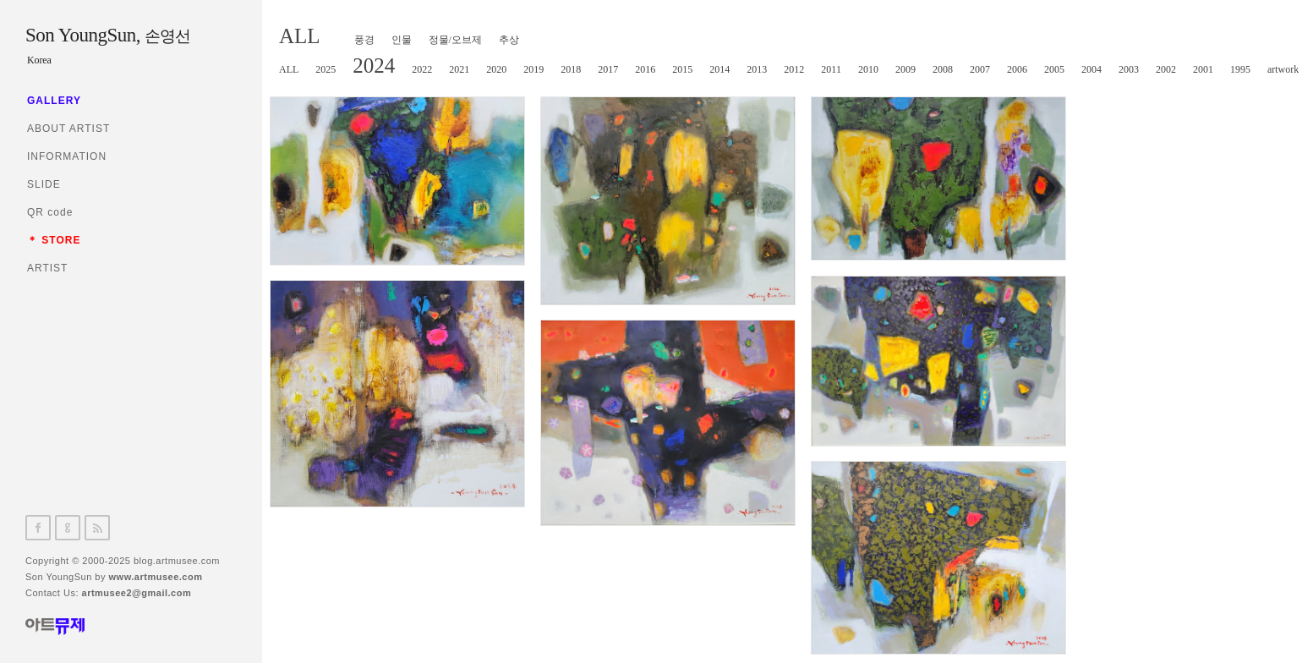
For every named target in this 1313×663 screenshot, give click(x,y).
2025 (325, 69)
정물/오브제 (455, 40)
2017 (608, 69)
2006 (1017, 69)
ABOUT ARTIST (68, 128)
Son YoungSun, (107, 35)
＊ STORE (53, 240)
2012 (794, 69)
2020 (496, 69)
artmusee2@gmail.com (137, 593)
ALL (299, 36)
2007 (980, 69)
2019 (533, 69)
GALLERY (54, 101)
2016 (645, 69)
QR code (50, 212)
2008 (943, 69)
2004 (1091, 69)
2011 (831, 69)
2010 (868, 69)
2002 (1166, 69)
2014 (719, 69)
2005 (1054, 69)
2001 (1203, 69)
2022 (422, 69)
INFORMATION (67, 156)
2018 (571, 69)
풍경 (364, 40)
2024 (374, 65)
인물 (401, 40)
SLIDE (44, 184)
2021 (459, 69)
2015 (682, 69)
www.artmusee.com (156, 577)
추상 (509, 40)
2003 (1129, 69)
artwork (1283, 69)
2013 (757, 69)
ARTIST (47, 268)
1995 (1240, 69)
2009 (905, 69)
